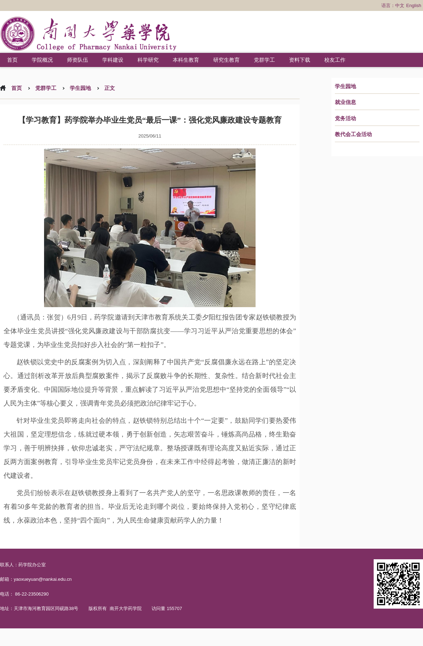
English (413, 5)
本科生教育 (186, 60)
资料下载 (299, 60)
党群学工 (264, 60)
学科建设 (112, 60)
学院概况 (42, 60)
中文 (399, 5)
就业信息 (345, 102)
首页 (12, 60)
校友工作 (334, 60)
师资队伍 (77, 60)
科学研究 (148, 60)
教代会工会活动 (353, 134)
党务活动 (345, 118)
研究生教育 (226, 60)
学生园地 (345, 86)
